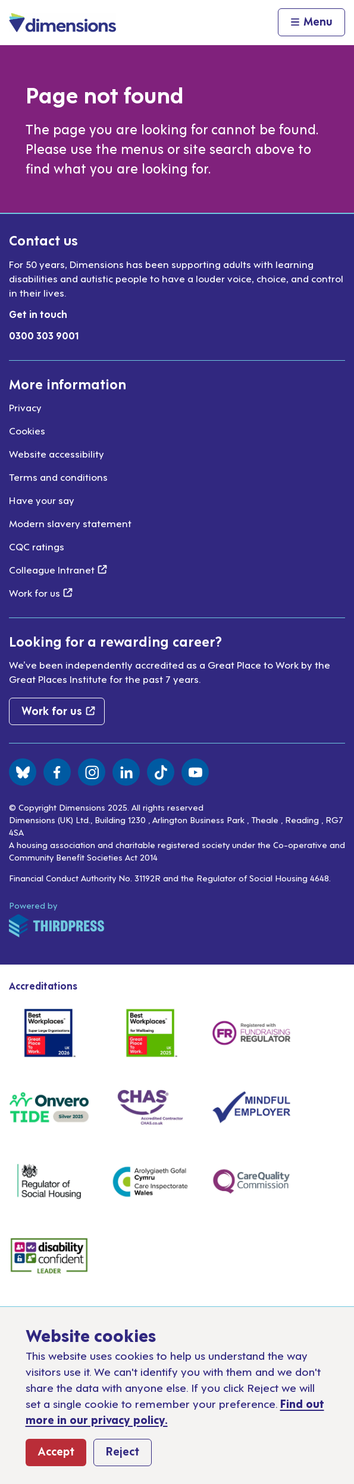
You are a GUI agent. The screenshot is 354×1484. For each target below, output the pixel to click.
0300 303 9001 (44, 335)
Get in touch (38, 314)
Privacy (25, 407)
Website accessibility (56, 453)
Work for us (41, 592)
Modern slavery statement (70, 523)
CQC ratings (36, 546)
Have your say (41, 500)
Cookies (27, 430)
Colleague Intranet (58, 569)
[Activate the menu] (311, 22)
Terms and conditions (58, 476)
